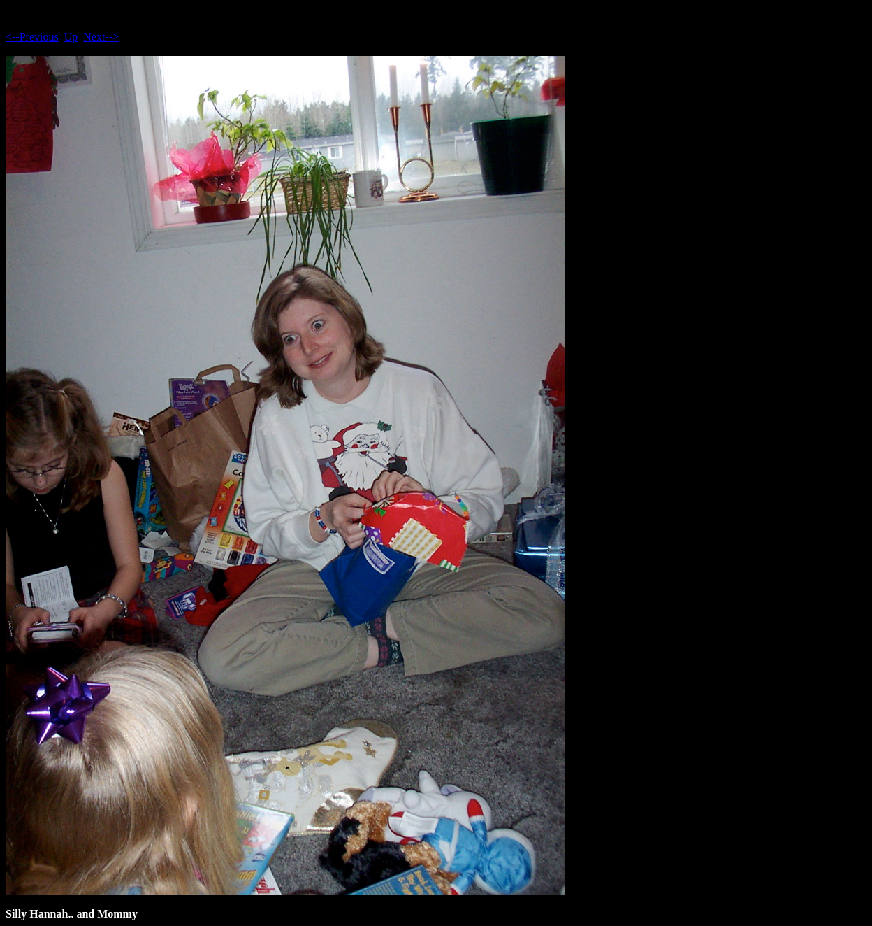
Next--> (101, 37)
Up (71, 37)
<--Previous (32, 37)
